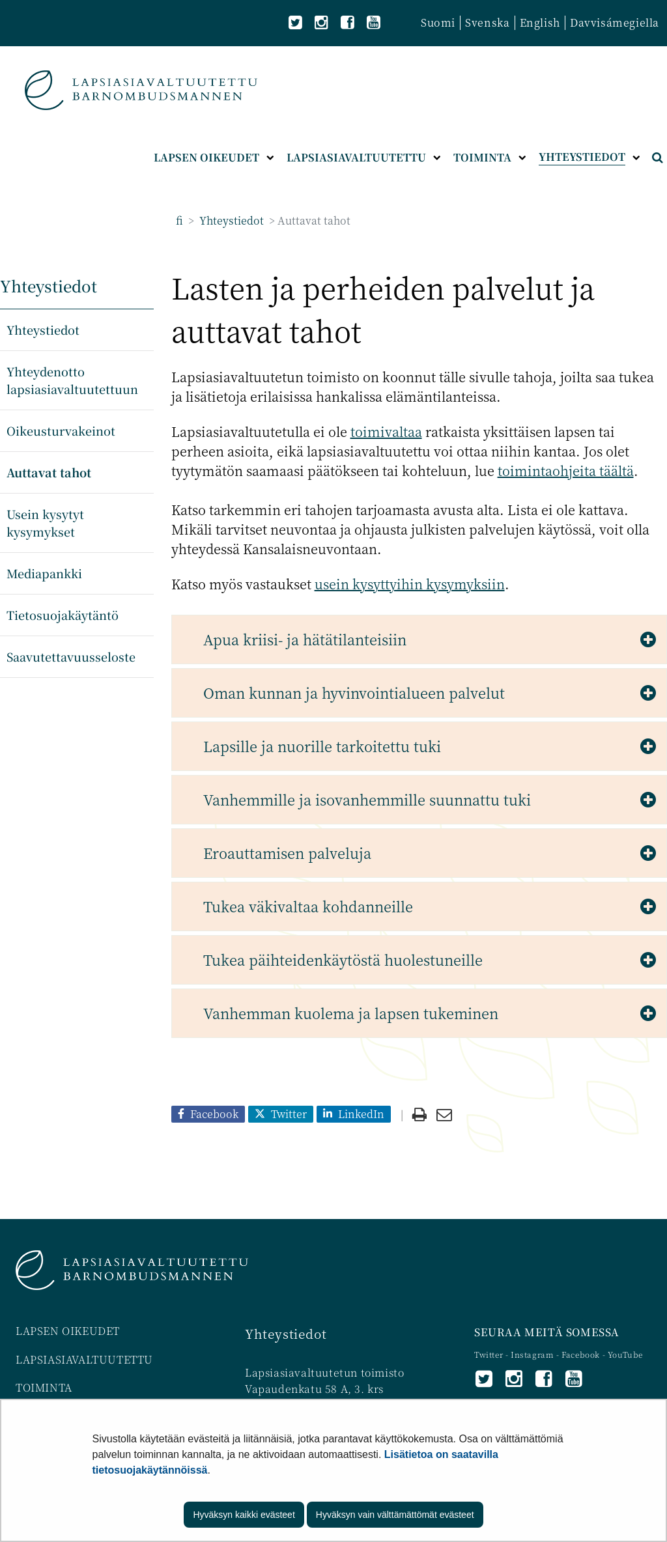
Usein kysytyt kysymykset (45, 522)
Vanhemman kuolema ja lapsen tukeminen (350, 1013)
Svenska (487, 22)
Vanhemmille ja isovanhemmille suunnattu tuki (367, 799)
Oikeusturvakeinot (61, 430)
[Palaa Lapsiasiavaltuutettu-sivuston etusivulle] (141, 90)
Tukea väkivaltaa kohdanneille (308, 906)
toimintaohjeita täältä (566, 470)
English (540, 22)
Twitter (489, 1354)
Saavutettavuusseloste (71, 656)
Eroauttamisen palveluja (287, 853)
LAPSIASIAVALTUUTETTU (84, 1359)
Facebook (580, 1354)
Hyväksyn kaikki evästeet (243, 1514)
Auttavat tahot (49, 472)
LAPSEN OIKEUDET (68, 1330)
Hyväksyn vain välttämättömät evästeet (395, 1514)
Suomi (438, 22)
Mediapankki (44, 573)
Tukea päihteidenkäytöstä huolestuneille (343, 959)
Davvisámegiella (614, 22)
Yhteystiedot (230, 220)
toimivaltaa (386, 431)
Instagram (533, 1354)
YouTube (625, 1354)
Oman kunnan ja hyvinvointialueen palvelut (354, 692)
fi (179, 220)
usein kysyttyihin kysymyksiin (410, 583)
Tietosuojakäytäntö (63, 614)
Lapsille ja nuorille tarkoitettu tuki (322, 746)
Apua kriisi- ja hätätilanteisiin (304, 639)
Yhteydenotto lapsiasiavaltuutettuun (72, 380)
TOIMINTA (44, 1387)
